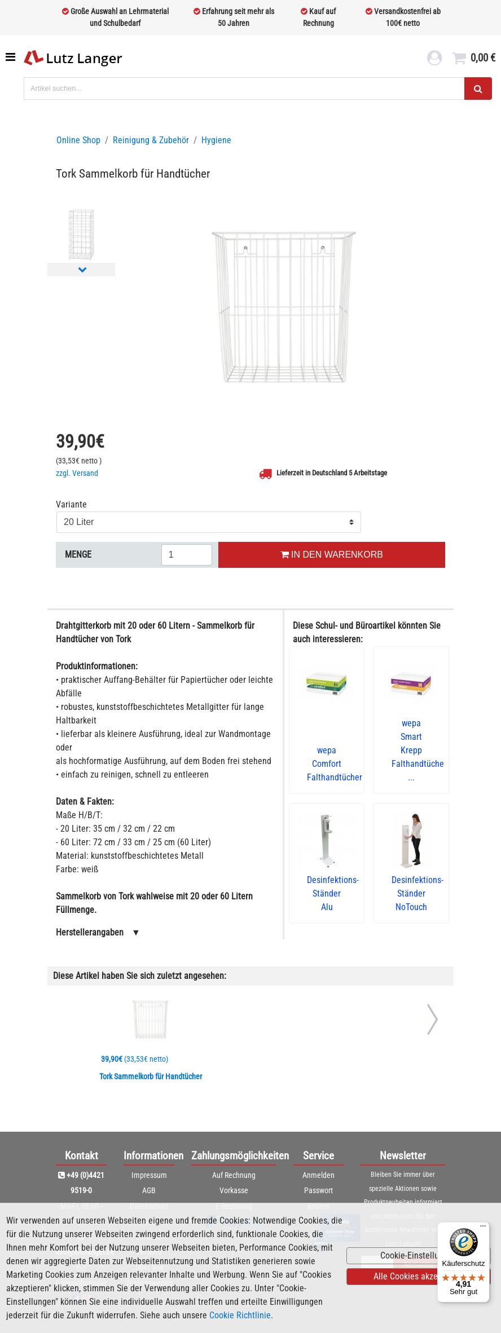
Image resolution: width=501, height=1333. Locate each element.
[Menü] (483, 1228)
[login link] (434, 59)
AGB (149, 1190)
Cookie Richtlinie (240, 1315)
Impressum (149, 1175)
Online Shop (78, 140)
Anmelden (318, 1175)
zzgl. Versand (77, 473)
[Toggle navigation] (12, 56)
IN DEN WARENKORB (331, 554)
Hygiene (216, 140)
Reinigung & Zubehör (151, 140)
